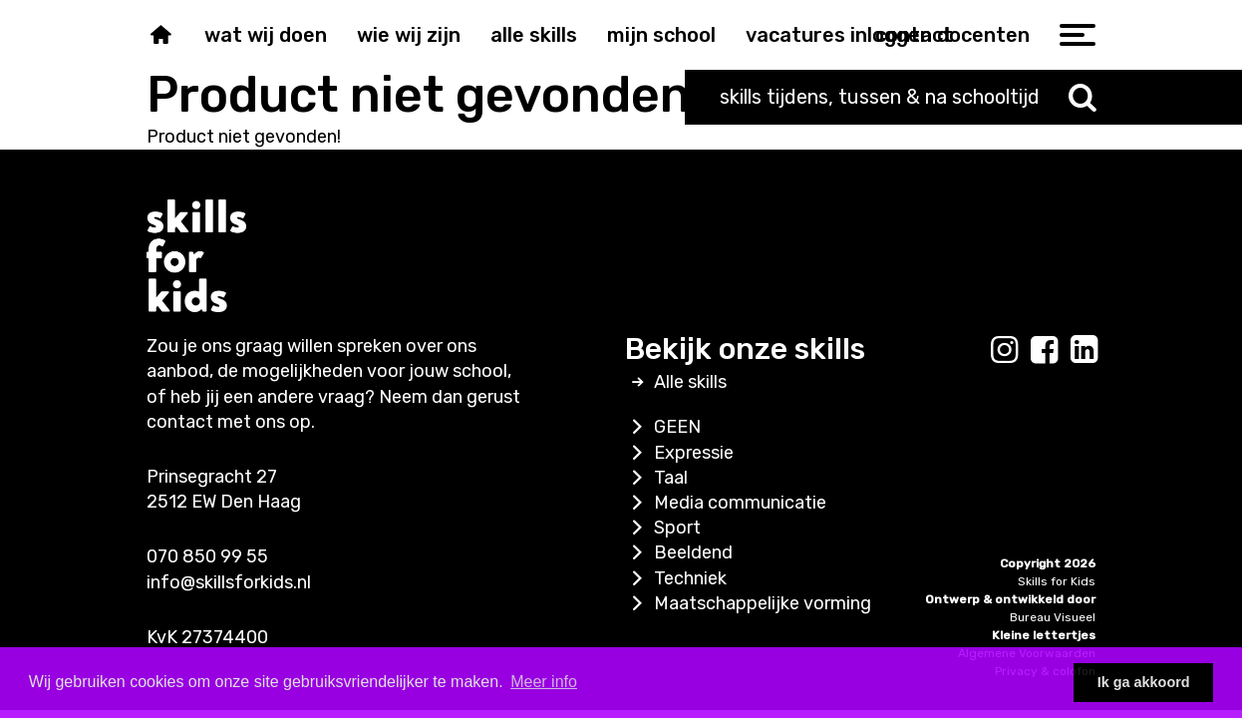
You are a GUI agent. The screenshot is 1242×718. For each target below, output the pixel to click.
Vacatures (795, 35)
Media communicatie (725, 503)
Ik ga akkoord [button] (1143, 682)
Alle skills (533, 35)
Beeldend (679, 552)
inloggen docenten (940, 35)
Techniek (676, 578)
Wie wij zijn (409, 35)
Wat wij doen (265, 35)
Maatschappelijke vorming (748, 603)
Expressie (679, 453)
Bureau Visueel (1052, 617)
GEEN (663, 427)
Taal (656, 478)
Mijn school (661, 35)
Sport (663, 527)
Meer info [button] (543, 681)
